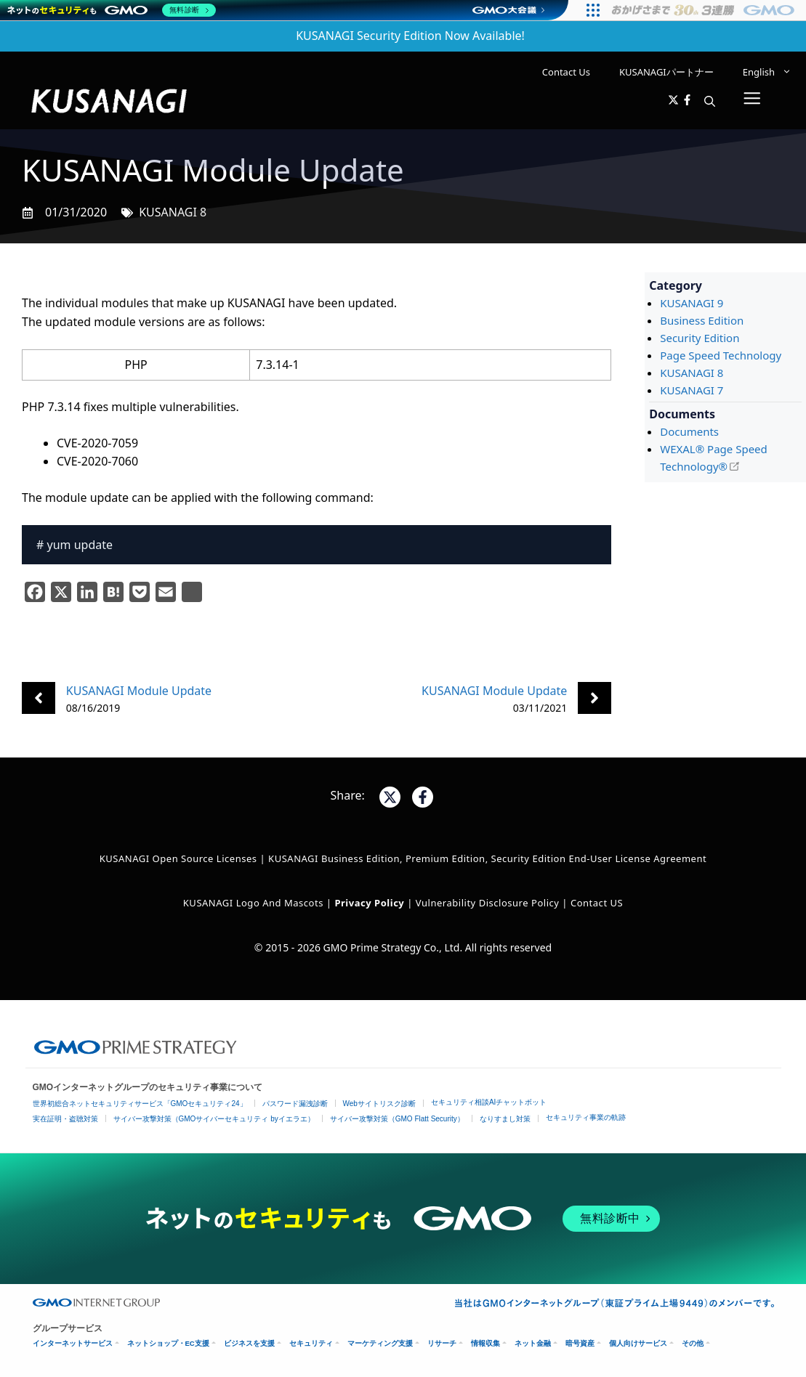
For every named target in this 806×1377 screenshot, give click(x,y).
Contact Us (566, 71)
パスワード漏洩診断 (295, 1104)
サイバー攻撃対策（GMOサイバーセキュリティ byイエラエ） (214, 1119)
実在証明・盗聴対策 (65, 1119)
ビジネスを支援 (249, 1343)
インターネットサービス (73, 1343)
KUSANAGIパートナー (666, 71)
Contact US (597, 902)
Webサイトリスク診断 (379, 1104)
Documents (689, 431)
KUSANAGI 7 (691, 390)
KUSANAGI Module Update (138, 691)
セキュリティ (311, 1343)
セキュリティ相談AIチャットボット (489, 1102)
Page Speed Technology (720, 355)
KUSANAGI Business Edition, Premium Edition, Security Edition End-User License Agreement (487, 858)
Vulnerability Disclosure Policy (488, 902)
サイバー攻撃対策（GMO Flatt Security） (397, 1119)
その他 (693, 1343)
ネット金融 (533, 1343)
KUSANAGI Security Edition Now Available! (410, 36)
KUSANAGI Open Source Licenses (178, 858)
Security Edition (699, 337)
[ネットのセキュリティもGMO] (111, 10)
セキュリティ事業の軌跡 (586, 1117)
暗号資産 (580, 1343)
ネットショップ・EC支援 (168, 1343)
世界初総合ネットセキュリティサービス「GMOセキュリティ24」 (140, 1104)
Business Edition (701, 320)
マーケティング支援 (380, 1343)
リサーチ (441, 1343)
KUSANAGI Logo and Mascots (254, 902)
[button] (710, 100)
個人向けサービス (638, 1343)
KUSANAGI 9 (691, 303)
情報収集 (485, 1343)
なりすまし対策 (505, 1119)
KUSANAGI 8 (172, 212)
